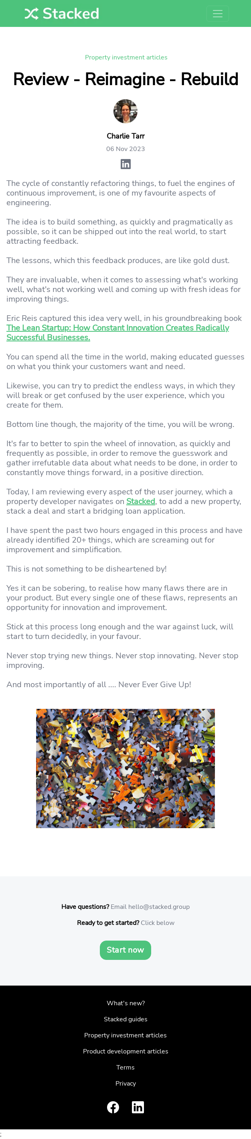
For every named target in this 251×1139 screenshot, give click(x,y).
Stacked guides (126, 1019)
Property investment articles (126, 57)
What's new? (126, 1003)
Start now (125, 950)
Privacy (125, 1083)
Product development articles (125, 1051)
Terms (125, 1067)
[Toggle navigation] (217, 14)
